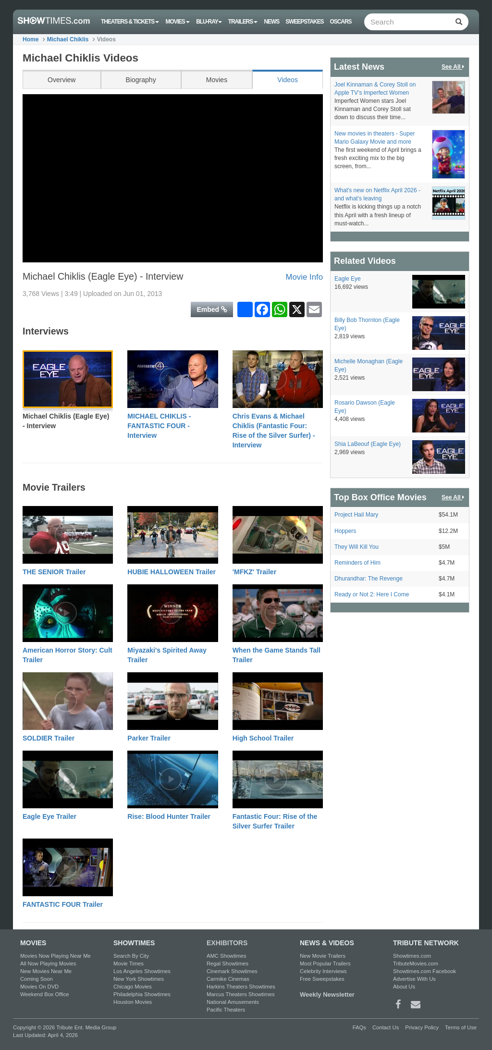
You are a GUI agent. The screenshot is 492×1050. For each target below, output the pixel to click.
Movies (178, 21)
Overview (61, 80)
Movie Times (128, 963)
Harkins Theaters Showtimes (241, 986)
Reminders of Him (357, 562)
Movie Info (304, 277)
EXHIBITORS (227, 943)
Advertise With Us (414, 979)
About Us (404, 986)
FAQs (359, 1027)
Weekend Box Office (44, 994)
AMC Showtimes (226, 956)
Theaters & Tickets (130, 21)
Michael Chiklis (68, 39)
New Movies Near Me (46, 971)
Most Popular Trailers (325, 963)
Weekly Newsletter (327, 994)
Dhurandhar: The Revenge (368, 578)
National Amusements (233, 1002)
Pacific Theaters (226, 1010)
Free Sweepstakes (322, 979)
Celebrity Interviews (323, 971)
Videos (287, 80)
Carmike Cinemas (228, 979)
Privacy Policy (422, 1027)
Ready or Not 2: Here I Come (371, 594)
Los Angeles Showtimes (142, 971)
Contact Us (385, 1027)
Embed (212, 309)
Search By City (131, 956)
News (271, 21)
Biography (141, 80)
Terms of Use (461, 1027)
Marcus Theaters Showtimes (241, 994)
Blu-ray (208, 21)
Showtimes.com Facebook (424, 971)
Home (30, 39)
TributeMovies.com (415, 963)
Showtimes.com (412, 956)
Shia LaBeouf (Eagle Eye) (367, 444)
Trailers (243, 21)
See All (454, 67)
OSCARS (341, 21)
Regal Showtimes (227, 963)
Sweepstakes (304, 21)
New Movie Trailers (322, 956)
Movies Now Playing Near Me (55, 956)
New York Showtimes (138, 979)
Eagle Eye (347, 278)
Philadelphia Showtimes (142, 994)
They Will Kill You (356, 547)
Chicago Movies (132, 986)
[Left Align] (458, 21)
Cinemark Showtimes (232, 971)
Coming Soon (36, 979)
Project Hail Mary (356, 514)
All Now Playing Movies (48, 963)
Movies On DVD (39, 986)
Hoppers (345, 531)
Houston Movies (132, 1002)
